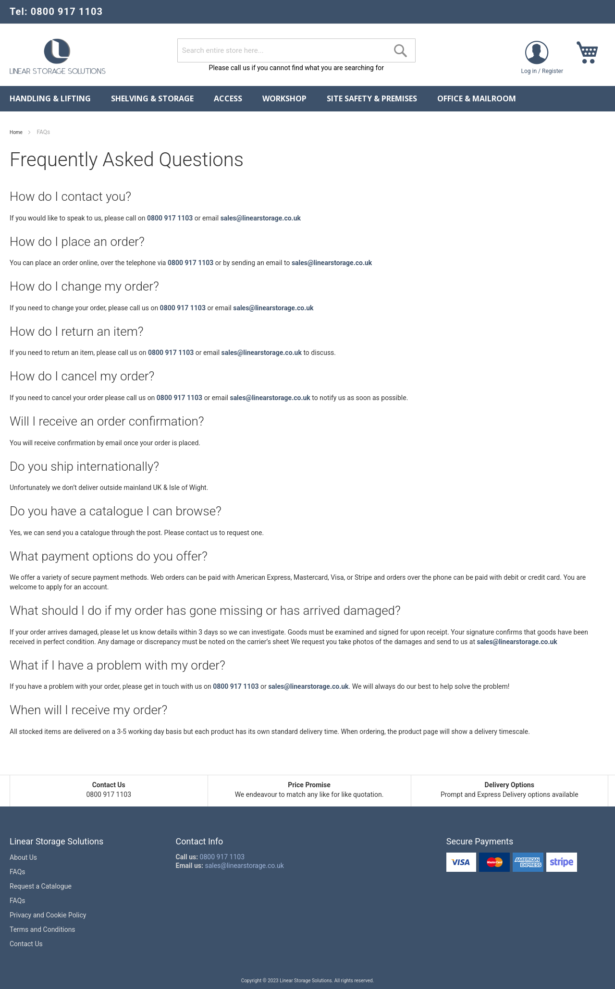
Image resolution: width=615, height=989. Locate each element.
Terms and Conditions (42, 929)
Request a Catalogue (41, 886)
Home (17, 132)
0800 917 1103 (170, 218)
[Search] (401, 50)
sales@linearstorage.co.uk (261, 218)
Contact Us (26, 944)
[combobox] (296, 50)
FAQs (17, 872)
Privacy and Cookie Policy (48, 915)
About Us (23, 857)
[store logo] (58, 56)
